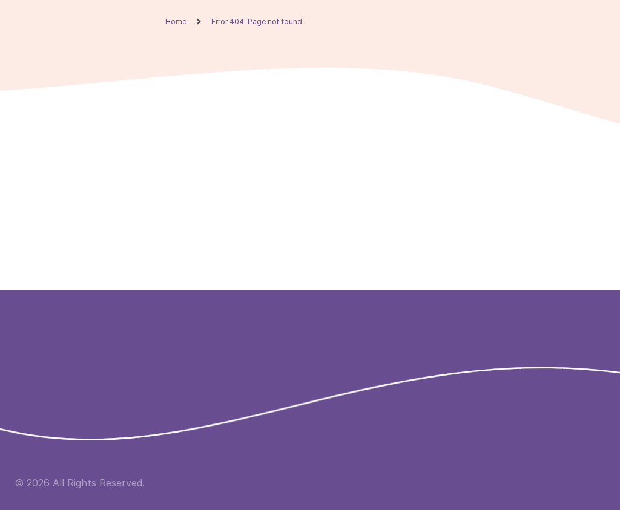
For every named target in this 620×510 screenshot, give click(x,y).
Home (175, 21)
